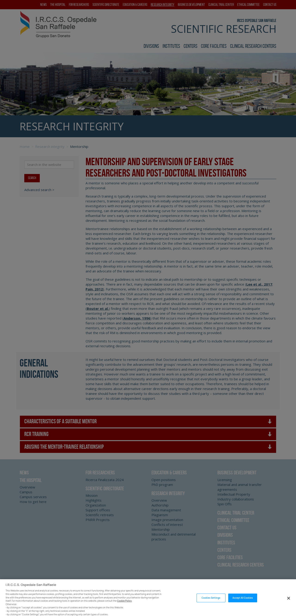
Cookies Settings (210, 601)
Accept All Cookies (242, 601)
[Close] (289, 601)
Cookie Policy (124, 604)
